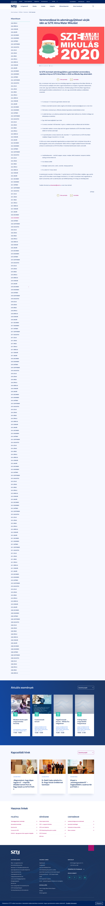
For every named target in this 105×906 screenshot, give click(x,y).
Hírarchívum (26, 12)
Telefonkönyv (73, 1)
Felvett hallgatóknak (28, 1)
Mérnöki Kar (13, 883)
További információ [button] (71, 903)
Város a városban (71, 830)
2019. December (15, 250)
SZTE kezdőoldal (14, 1)
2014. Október (14, 436)
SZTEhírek (20, 12)
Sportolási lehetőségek (73, 824)
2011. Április (14, 562)
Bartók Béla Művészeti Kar (16, 865)
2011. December (15, 538)
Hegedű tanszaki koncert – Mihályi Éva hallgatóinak (62, 721)
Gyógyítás (52, 6)
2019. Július (14, 265)
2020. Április (14, 238)
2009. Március (14, 637)
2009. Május (14, 631)
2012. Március (14, 529)
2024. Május (14, 92)
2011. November (15, 541)
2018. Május (14, 307)
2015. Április (14, 418)
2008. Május (14, 670)
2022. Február (14, 173)
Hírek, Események (77, 6)
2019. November (15, 253)
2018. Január (14, 319)
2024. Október (14, 77)
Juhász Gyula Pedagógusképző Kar (18, 878)
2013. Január (14, 499)
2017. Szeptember (15, 331)
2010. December (15, 574)
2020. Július (14, 229)
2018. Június (14, 304)
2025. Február (14, 65)
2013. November (15, 469)
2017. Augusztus (15, 334)
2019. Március (14, 277)
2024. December (15, 71)
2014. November (15, 433)
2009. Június (14, 628)
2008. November (15, 649)
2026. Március (14, 26)
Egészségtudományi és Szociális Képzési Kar (20, 869)
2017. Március (14, 349)
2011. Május (14, 559)
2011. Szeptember (15, 547)
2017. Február (14, 352)
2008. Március (14, 673)
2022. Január (14, 176)
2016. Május (14, 379)
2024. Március (14, 98)
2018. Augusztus (15, 298)
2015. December (15, 394)
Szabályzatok (42, 865)
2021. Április (14, 203)
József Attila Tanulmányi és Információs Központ (49, 872)
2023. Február (14, 137)
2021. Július (14, 194)
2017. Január (14, 355)
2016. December (15, 358)
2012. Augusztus (15, 514)
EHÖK (40, 876)
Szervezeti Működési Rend (45, 867)
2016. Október (14, 364)
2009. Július (14, 625)
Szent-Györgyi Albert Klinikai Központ (47, 888)
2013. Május (14, 487)
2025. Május (14, 56)
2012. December (15, 502)
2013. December (15, 466)
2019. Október (14, 256)
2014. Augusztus (15, 442)
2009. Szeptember (15, 619)
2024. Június (14, 89)
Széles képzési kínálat (44, 821)
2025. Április (14, 59)
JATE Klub (41, 836)
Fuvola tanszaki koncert (39, 721)
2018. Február (14, 316)
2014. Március (14, 457)
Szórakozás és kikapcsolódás (74, 827)
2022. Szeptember (15, 152)
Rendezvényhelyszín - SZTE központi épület (48, 874)
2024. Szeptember (15, 80)
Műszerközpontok (64, 6)
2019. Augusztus (15, 262)
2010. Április (14, 598)
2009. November (15, 613)
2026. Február (14, 29)
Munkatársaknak (44, 1)
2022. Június (14, 161)
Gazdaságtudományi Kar (16, 874)
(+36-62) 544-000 (74, 865)
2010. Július (14, 589)
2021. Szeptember (15, 188)
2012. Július (14, 517)
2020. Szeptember (15, 223)
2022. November (15, 146)
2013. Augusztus (15, 478)
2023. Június (14, 125)
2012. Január (14, 535)
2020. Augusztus (15, 226)
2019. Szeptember (15, 259)
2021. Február (14, 208)
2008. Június (14, 664)
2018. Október (14, 292)
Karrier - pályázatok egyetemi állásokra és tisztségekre (51, 881)
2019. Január (14, 283)
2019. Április (14, 274)
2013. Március (14, 493)
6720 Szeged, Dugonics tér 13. (76, 863)
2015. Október (14, 400)
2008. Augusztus (15, 658)
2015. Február (14, 424)
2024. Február (14, 101)
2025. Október (14, 41)
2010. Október (14, 580)
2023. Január (14, 140)
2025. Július (14, 50)
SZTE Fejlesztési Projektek (45, 878)
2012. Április (14, 526)
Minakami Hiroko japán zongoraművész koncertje (20, 721)
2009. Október (14, 616)
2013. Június (14, 484)
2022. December (15, 143)
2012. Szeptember (15, 511)
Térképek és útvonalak (74, 869)
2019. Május (14, 271)
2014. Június (14, 448)
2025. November (15, 38)
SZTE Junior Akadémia (44, 827)
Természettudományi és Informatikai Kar (19, 890)
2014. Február (14, 460)
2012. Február (14, 532)
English (88, 1)
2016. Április (14, 382)
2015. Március (14, 421)
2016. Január (14, 391)
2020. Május (14, 235)
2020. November (32, 12)
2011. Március (14, 565)
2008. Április (14, 667)
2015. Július (14, 409)
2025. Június (14, 53)
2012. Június (14, 520)
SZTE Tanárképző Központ (16, 888)
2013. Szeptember (15, 475)
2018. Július (14, 301)
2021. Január (14, 211)
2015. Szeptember (15, 403)
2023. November (15, 110)
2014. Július (14, 445)
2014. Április (14, 454)
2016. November (15, 361)
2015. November (15, 397)
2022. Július (14, 158)
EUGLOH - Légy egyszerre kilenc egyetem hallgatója (22, 833)
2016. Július (14, 373)
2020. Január (14, 247)
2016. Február (14, 388)
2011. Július (14, 553)
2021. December (15, 179)
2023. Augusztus (15, 119)
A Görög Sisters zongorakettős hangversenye (82, 721)
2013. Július (14, 481)
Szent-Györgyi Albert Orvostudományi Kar (20, 885)
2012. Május (14, 523)
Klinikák (41, 890)
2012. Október (14, 508)
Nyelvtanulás (14, 827)
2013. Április (14, 490)
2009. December (15, 610)
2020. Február (14, 244)
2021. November (15, 182)
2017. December (15, 322)
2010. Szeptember (15, 583)
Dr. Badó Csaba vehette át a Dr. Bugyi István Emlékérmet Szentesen (52, 782)
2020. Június (14, 232)
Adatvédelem (81, 1)
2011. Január (14, 571)
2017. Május (14, 343)
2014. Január (14, 463)
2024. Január (14, 104)
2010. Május (14, 595)
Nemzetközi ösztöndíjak (16, 824)
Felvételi (20, 1)
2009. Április (14, 634)
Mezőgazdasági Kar (15, 881)
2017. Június (14, 340)
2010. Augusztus (15, 586)
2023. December (15, 107)
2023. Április (14, 131)
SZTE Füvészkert (43, 833)
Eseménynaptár (83, 688)
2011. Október (14, 544)
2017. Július (14, 337)
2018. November (15, 289)
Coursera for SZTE (15, 830)
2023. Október (14, 113)
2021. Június (14, 197)
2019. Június (14, 268)
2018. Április (14, 310)
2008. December (15, 646)
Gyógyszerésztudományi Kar (17, 876)
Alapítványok (42, 863)
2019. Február (14, 280)
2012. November (15, 505)
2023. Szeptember (15, 116)
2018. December (15, 286)
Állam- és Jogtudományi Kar (17, 863)
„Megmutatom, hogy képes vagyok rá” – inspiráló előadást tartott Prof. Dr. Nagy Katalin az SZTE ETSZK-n (24, 784)
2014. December (15, 430)
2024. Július (14, 86)
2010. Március (14, 601)
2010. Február (14, 604)
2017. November (15, 325)
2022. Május (14, 164)
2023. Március (14, 134)
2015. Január (14, 427)
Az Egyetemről (24, 6)
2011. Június (14, 556)
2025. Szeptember (15, 44)
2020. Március (14, 241)
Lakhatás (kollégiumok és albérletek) (76, 821)
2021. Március (14, 206)
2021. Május (14, 200)
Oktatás (35, 6)
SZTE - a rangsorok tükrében (45, 824)
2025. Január (14, 68)
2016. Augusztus (15, 370)
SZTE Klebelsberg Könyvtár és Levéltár (47, 830)
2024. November (15, 74)
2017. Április (14, 346)
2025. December (15, 35)
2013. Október (14, 472)
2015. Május (14, 415)
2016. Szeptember (15, 367)
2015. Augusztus (15, 406)
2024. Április (14, 95)
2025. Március (14, 62)
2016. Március (14, 385)
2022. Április (14, 167)
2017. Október (14, 328)
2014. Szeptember (15, 439)
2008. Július (14, 661)
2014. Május (14, 451)
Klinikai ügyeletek (43, 893)
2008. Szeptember (15, 655)
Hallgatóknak (36, 1)
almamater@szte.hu (55, 185)
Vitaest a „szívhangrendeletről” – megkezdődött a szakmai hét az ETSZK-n (81, 783)
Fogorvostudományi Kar (16, 872)
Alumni (53, 1)
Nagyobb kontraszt (93, 2)
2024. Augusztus (15, 83)
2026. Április (14, 23)
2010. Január (14, 607)
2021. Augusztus (15, 191)
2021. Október (14, 185)
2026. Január (14, 32)
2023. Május (14, 128)
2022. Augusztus (15, 155)
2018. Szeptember (15, 295)
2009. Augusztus (15, 622)
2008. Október (14, 652)
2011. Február (14, 568)
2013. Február (14, 496)
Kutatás (43, 6)
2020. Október (14, 220)
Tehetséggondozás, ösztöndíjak (17, 821)
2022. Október (14, 149)
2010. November (15, 577)
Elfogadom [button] (99, 903)
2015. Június (14, 412)
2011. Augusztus (15, 550)
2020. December (15, 214)
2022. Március (14, 170)
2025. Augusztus (15, 47)
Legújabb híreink (16, 776)
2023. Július (14, 122)
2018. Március (14, 313)
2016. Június (14, 376)
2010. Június (14, 592)
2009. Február (14, 640)
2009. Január (14, 643)
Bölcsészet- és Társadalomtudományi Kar (20, 867)
